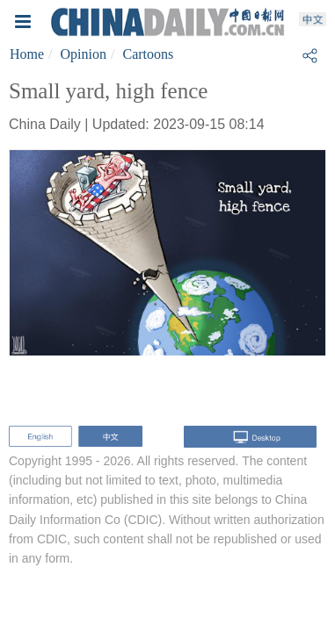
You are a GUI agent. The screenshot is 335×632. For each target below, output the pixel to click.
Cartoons (147, 54)
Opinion (83, 54)
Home (27, 54)
